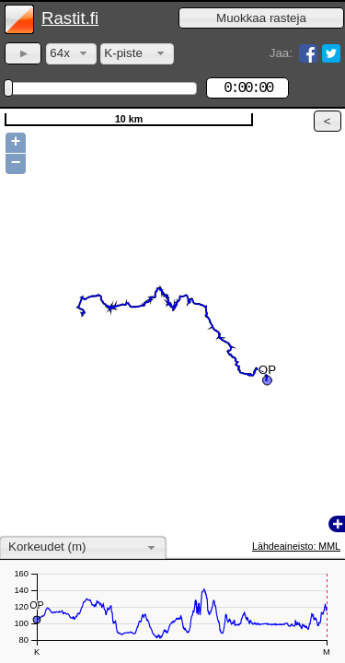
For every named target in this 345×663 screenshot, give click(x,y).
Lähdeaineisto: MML (296, 546)
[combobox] (71, 53)
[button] (261, 18)
